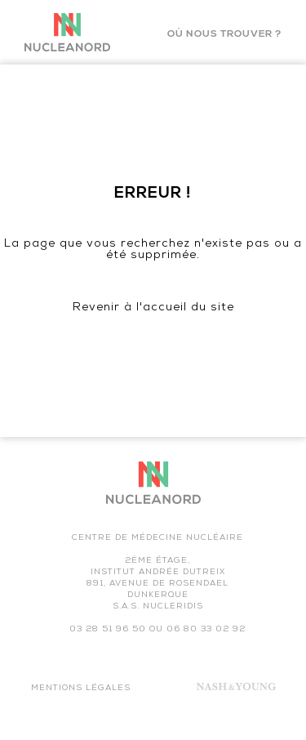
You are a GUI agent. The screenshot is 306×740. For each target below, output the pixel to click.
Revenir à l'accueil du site (153, 308)
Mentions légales (81, 688)
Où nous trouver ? (224, 34)
